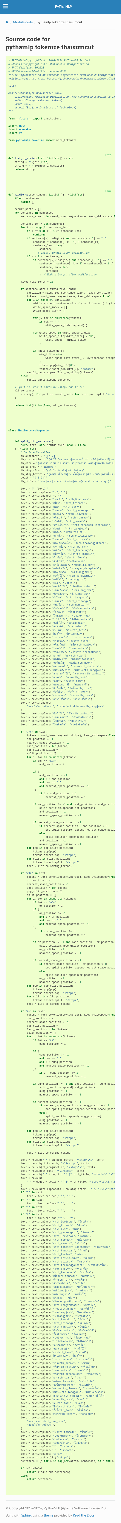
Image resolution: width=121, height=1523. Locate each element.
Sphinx (26, 1515)
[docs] (109, 155)
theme (48, 1515)
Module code (23, 22)
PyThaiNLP (63, 6)
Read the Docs (84, 1515)
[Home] (7, 22)
